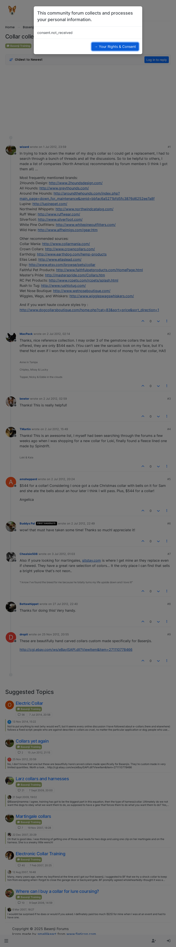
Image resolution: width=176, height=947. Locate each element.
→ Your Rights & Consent (115, 46)
